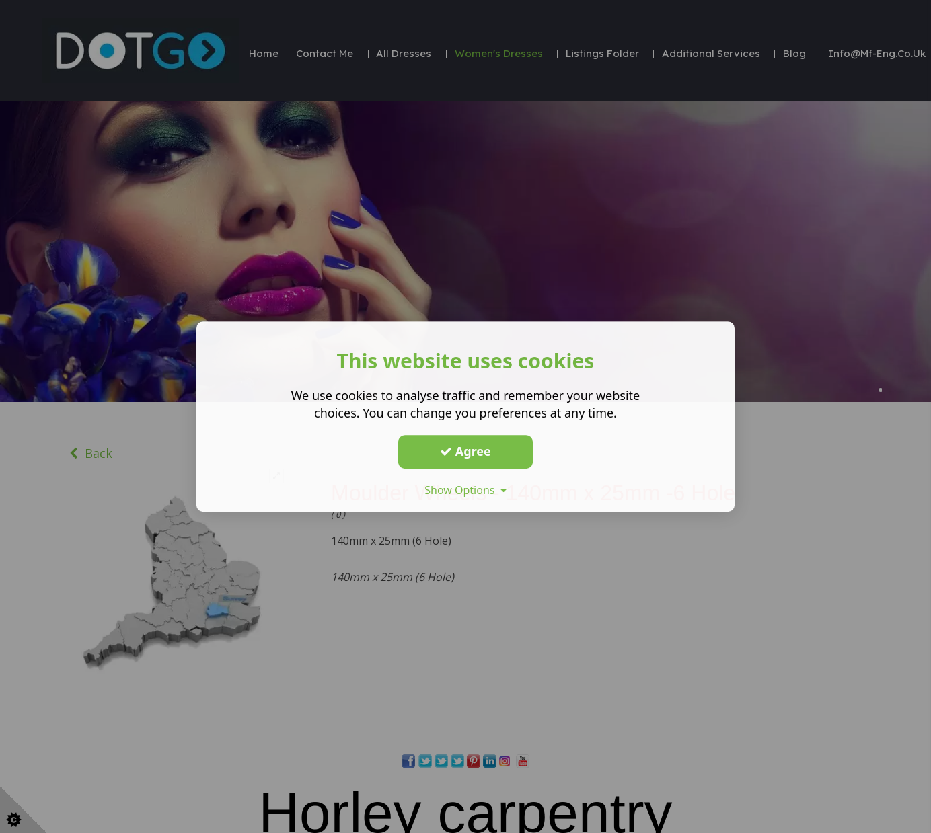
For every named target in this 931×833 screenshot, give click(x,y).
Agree (465, 451)
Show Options (465, 490)
